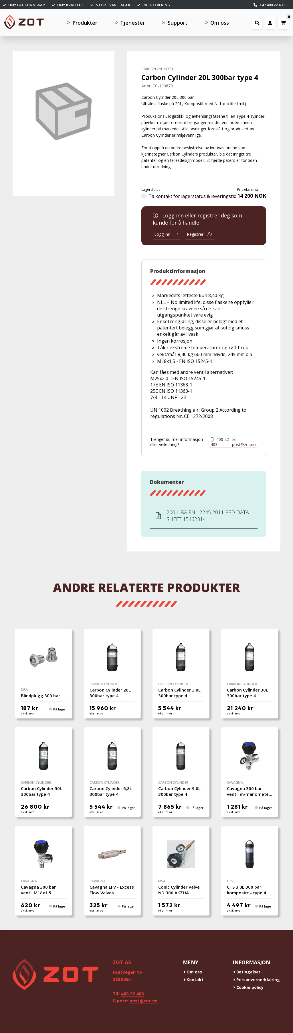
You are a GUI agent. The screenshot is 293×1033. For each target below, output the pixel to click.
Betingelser (246, 972)
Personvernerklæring (256, 979)
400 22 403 (220, 442)
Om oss (192, 972)
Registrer (200, 234)
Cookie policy (248, 987)
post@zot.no (244, 442)
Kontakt (193, 979)
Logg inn (166, 234)
